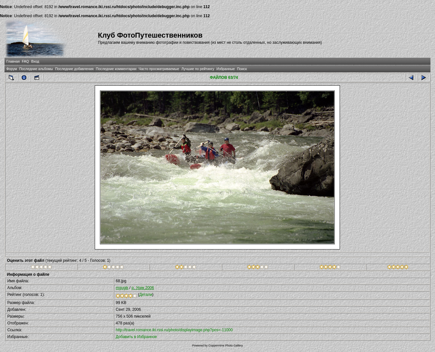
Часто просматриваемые (159, 69)
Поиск (242, 69)
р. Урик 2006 (143, 287)
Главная (12, 61)
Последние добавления (74, 69)
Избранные (225, 69)
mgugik (122, 287)
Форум (11, 69)
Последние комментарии (116, 69)
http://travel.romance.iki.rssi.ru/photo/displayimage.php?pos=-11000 (174, 330)
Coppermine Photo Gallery (225, 345)
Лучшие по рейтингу (197, 69)
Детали (145, 294)
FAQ (25, 61)
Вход (35, 61)
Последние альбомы (36, 69)
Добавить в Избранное (136, 336)
